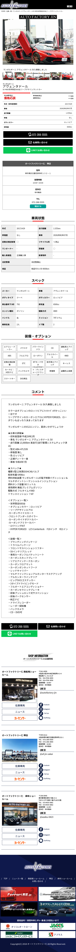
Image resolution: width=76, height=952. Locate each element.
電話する (37, 206)
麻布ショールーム (65, 878)
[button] (69, 43)
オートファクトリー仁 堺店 (38, 163)
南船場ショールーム (36, 878)
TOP (5, 878)
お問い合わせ (38, 881)
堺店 (51, 878)
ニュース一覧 (18, 878)
